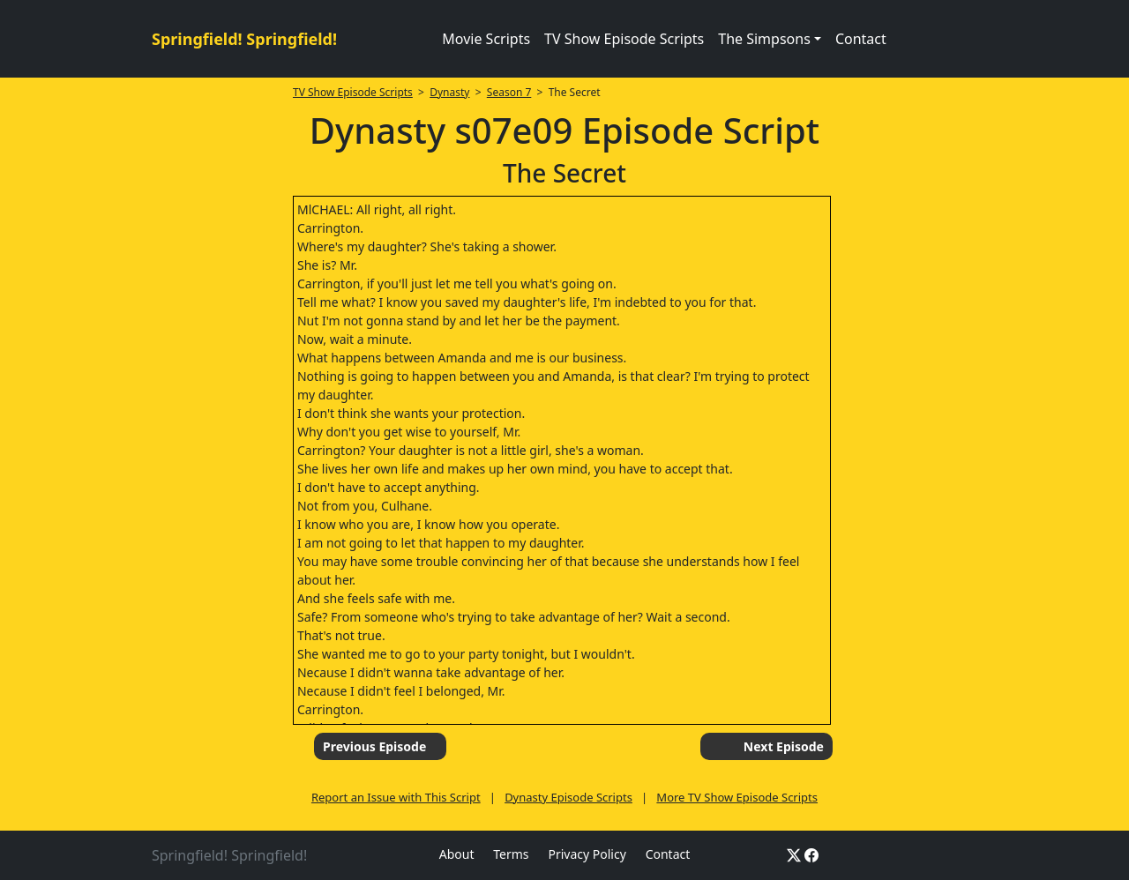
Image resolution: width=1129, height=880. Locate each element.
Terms (510, 854)
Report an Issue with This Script (396, 797)
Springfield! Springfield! (244, 38)
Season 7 (509, 92)
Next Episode (784, 746)
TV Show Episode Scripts (624, 38)
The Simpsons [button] (764, 38)
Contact (860, 38)
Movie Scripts (486, 38)
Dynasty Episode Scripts (568, 797)
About (457, 854)
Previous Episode (374, 746)
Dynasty (449, 92)
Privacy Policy (586, 854)
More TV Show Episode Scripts (737, 797)
